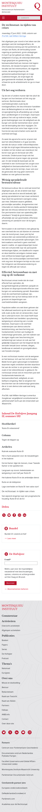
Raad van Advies (8, 701)
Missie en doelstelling (11, 683)
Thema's (7, 664)
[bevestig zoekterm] (19, 17)
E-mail (7, 559)
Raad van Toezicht (9, 696)
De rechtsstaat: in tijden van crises (18, 491)
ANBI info (6, 714)
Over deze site (8, 723)
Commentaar (9, 616)
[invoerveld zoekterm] (28, 18)
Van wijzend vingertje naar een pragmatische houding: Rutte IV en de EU (21, 497)
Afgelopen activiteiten (11, 630)
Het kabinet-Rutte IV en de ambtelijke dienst (20, 477)
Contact (5, 719)
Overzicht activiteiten (11, 626)
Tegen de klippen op (10, 440)
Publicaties (8, 635)
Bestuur (5, 687)
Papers (5, 645)
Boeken (5, 640)
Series (4, 649)
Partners (5, 705)
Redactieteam (7, 692)
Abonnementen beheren (17, 589)
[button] (5, 732)
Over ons (7, 678)
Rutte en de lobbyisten (11, 482)
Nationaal (6, 668)
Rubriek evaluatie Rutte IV (13, 451)
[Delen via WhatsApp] (19, 515)
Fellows (5, 710)
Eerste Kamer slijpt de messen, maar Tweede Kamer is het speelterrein (21, 464)
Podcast (5, 658)
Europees (6, 673)
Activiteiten (9, 621)
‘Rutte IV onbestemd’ (10, 428)
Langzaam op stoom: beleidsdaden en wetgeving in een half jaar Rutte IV (18, 472)
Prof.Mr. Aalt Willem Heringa (14, 36)
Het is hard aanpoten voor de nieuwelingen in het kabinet (20, 457)
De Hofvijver (7, 654)
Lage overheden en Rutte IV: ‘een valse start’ (20, 486)
